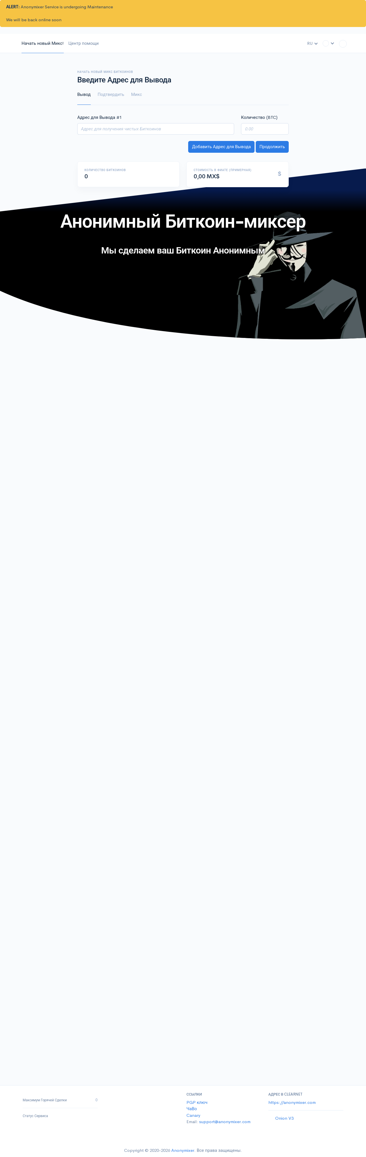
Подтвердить (111, 94)
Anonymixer (182, 1150)
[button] (328, 43)
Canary (193, 1115)
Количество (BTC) (259, 117)
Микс (136, 94)
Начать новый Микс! (43, 43)
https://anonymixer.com (292, 1102)
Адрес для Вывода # (99, 117)
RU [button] (312, 43)
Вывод (84, 94)
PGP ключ (196, 1102)
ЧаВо (191, 1108)
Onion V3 (284, 1118)
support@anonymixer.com (225, 1121)
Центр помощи (83, 43)
